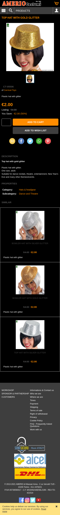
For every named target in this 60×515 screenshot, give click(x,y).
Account (56, 10)
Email (12, 141)
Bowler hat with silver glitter (30, 243)
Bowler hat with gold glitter (30, 298)
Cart (56, 3)
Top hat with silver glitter (30, 352)
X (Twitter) (30, 142)
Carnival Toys (10, 90)
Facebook (21, 141)
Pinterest (47, 141)
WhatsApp (38, 141)
